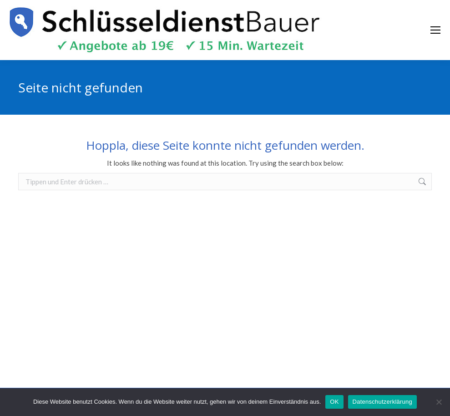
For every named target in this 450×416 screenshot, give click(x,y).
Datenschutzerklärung (382, 401)
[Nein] (438, 401)
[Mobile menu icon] (435, 30)
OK (334, 401)
